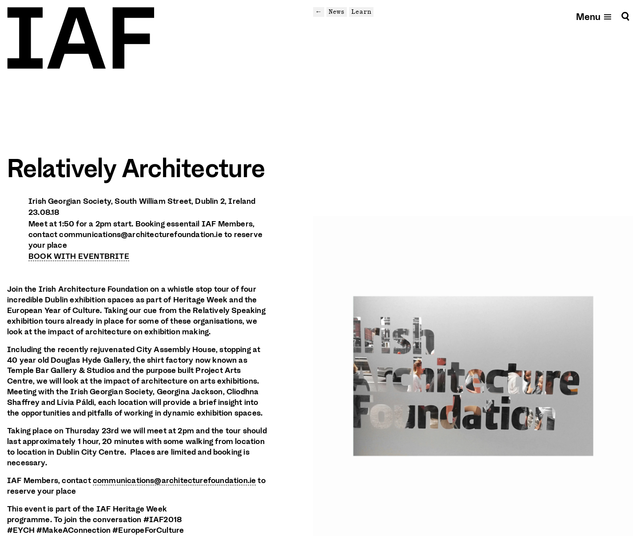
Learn (361, 12)
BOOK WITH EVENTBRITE (78, 256)
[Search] (625, 16)
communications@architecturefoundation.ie (174, 480)
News (337, 12)
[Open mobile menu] (594, 16)
